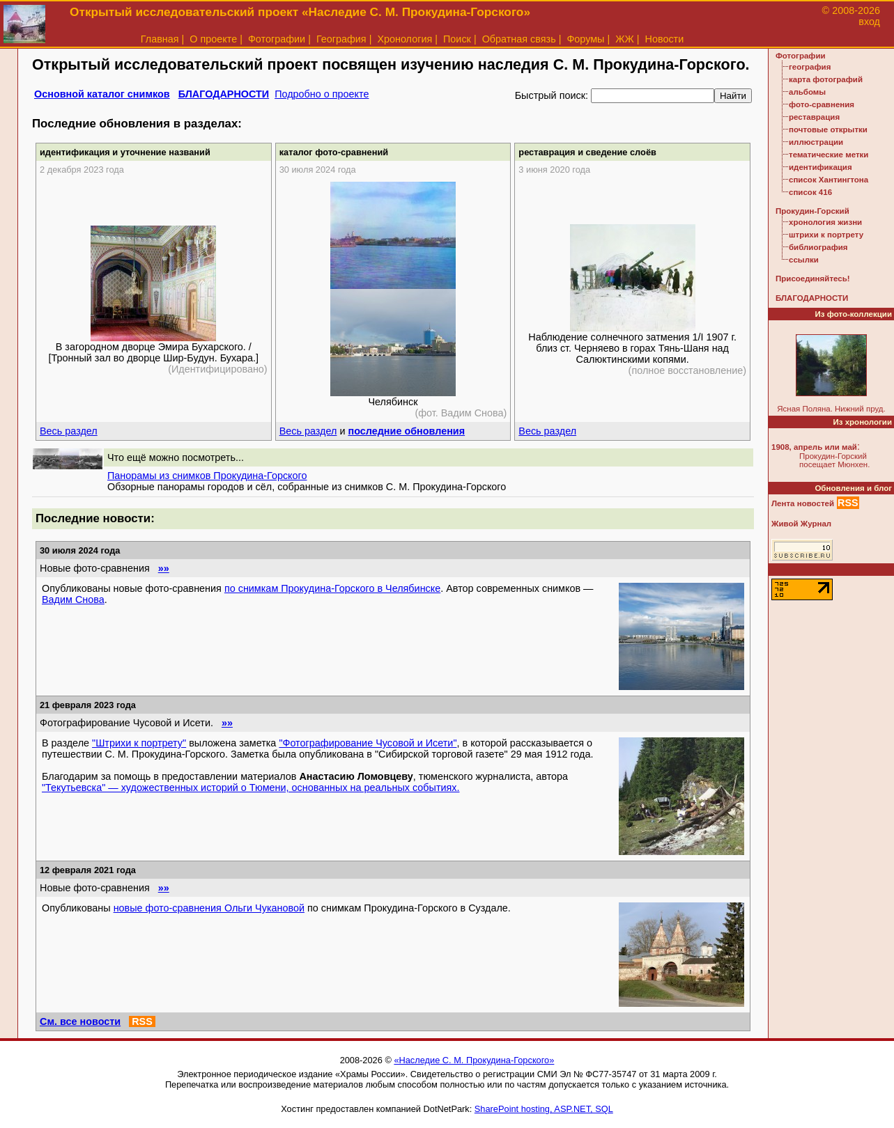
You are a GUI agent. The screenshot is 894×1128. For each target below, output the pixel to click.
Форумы (585, 39)
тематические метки (828, 154)
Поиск (457, 39)
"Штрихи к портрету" (139, 743)
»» (163, 568)
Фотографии (276, 39)
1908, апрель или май (814, 447)
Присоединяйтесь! (813, 278)
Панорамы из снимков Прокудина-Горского (207, 475)
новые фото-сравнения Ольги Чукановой (209, 908)
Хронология (404, 39)
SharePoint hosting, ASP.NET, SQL (544, 1109)
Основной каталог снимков (102, 94)
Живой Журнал (801, 523)
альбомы (807, 92)
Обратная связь (519, 39)
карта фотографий (826, 79)
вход (869, 21)
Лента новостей (802, 503)
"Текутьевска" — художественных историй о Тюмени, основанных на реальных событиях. (251, 787)
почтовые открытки (828, 129)
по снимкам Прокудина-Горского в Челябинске (332, 588)
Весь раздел (69, 431)
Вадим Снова (73, 599)
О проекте (213, 39)
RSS (142, 1021)
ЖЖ (624, 39)
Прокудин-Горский (812, 211)
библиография (818, 247)
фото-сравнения (821, 104)
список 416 (810, 192)
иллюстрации (816, 142)
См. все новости (80, 1021)
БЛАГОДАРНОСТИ (223, 94)
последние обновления (406, 431)
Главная (160, 39)
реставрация (814, 117)
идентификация (820, 167)
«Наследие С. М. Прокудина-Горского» (474, 1060)
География (341, 39)
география (810, 67)
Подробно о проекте (322, 94)
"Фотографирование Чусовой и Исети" (367, 743)
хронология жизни (825, 222)
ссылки (804, 260)
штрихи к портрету (826, 234)
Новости (664, 39)
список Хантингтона (828, 179)
